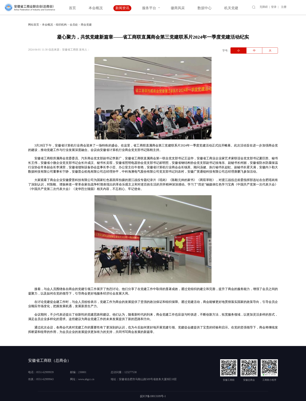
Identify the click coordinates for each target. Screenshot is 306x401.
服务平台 (149, 8)
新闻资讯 (122, 8)
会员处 (74, 24)
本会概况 (96, 8)
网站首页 (33, 24)
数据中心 (204, 8)
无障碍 (264, 6)
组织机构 (61, 24)
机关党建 (231, 8)
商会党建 (86, 24)
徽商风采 (178, 8)
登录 (274, 6)
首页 (72, 8)
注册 (283, 6)
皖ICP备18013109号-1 (153, 396)
